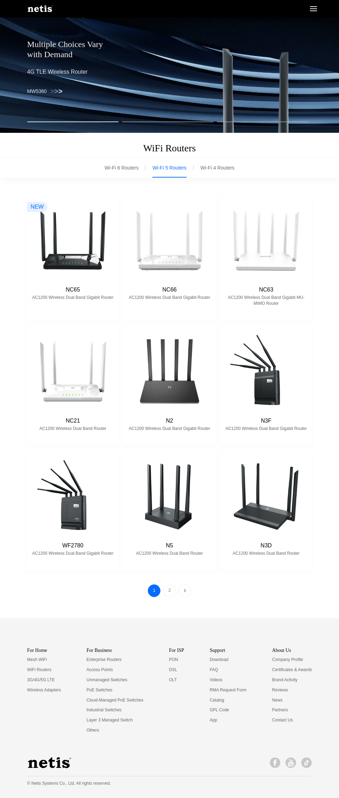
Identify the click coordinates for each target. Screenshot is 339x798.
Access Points (100, 669)
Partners (280, 709)
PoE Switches (100, 690)
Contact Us (282, 720)
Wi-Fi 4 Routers (218, 168)
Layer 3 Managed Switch (110, 720)
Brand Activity (285, 679)
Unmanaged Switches (107, 679)
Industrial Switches (104, 709)
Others (93, 730)
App (213, 720)
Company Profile (287, 659)
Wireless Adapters (44, 690)
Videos (216, 679)
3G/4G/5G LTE (41, 679)
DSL (173, 669)
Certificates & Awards (292, 669)
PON (173, 659)
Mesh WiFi (37, 659)
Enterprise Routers (104, 659)
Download (219, 659)
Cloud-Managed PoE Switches (115, 700)
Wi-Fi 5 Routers (169, 168)
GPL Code (219, 709)
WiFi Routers (39, 669)
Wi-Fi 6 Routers (121, 168)
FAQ (214, 669)
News (277, 700)
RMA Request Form (228, 690)
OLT (173, 679)
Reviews (280, 690)
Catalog (217, 700)
